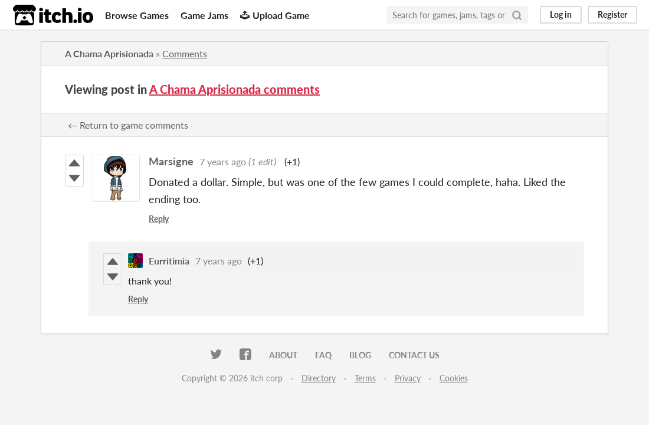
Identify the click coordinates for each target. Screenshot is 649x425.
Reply (159, 219)
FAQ (323, 355)
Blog (360, 355)
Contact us (414, 355)
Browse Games (137, 15)
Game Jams (204, 15)
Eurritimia (169, 260)
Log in (561, 14)
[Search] (517, 15)
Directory (318, 378)
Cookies (454, 378)
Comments (184, 53)
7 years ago (222, 161)
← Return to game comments (128, 124)
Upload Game (275, 15)
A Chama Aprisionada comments (234, 89)
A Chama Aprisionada (109, 53)
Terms (365, 378)
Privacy (408, 378)
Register (612, 14)
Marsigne (171, 161)
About (283, 355)
